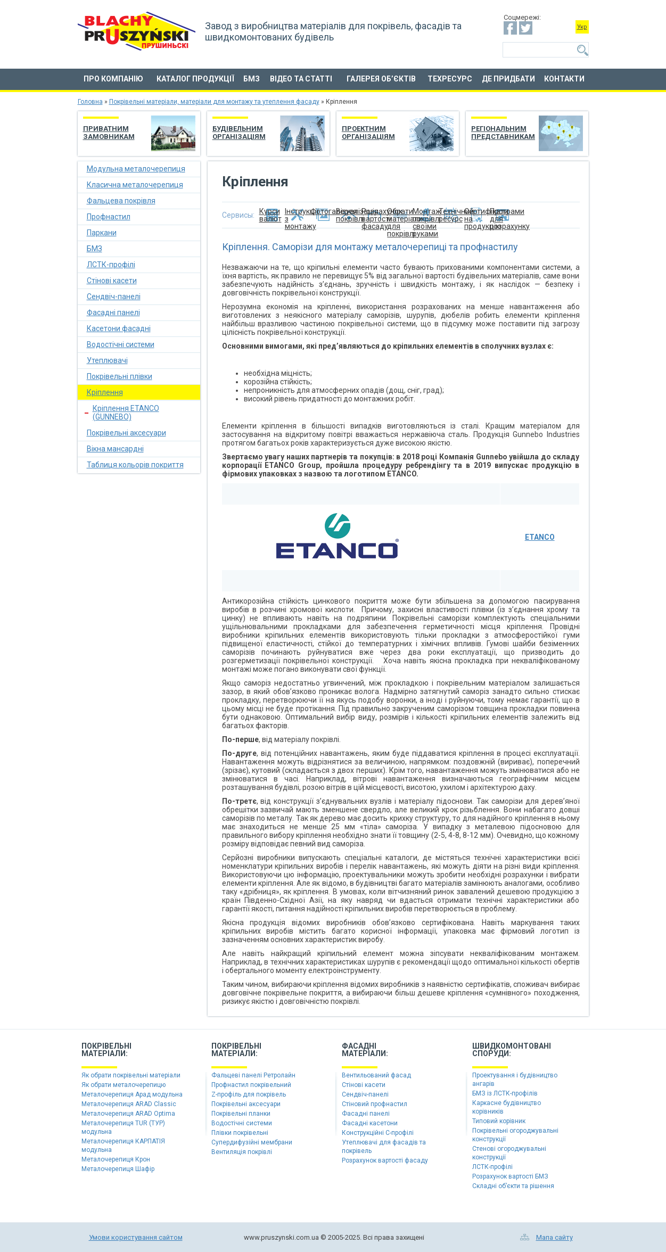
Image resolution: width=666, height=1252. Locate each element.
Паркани (102, 232)
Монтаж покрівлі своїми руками (425, 215)
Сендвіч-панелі (114, 296)
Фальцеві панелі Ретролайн (253, 1075)
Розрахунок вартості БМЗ (510, 1176)
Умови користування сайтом (136, 1237)
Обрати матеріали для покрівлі (400, 215)
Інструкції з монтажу (297, 215)
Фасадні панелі (113, 312)
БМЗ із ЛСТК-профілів (505, 1093)
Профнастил (108, 216)
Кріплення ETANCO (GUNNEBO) (126, 412)
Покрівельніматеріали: (106, 1049)
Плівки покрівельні (239, 1132)
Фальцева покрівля (121, 200)
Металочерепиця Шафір (117, 1169)
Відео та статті (301, 79)
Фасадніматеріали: (365, 1049)
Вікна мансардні (115, 448)
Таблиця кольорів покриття (135, 464)
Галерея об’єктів (381, 79)
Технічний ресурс (451, 215)
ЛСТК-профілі (111, 264)
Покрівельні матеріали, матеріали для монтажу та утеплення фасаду (214, 101)
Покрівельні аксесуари (126, 433)
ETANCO (540, 537)
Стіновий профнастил (374, 1104)
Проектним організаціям (368, 133)
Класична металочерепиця (135, 184)
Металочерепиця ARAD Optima (128, 1113)
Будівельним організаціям (239, 133)
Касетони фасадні (119, 328)
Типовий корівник (498, 1121)
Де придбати (508, 79)
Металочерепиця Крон (115, 1159)
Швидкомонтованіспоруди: (511, 1049)
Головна (90, 101)
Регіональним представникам (503, 133)
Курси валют (270, 215)
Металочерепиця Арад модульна (132, 1094)
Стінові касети (112, 280)
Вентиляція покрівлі (241, 1152)
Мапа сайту (554, 1237)
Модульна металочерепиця (136, 168)
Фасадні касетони (370, 1123)
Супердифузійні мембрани (251, 1142)
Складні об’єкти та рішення (513, 1186)
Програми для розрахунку (502, 215)
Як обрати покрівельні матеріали (130, 1075)
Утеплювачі (107, 360)
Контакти (564, 79)
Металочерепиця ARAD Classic (128, 1104)
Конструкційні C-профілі (378, 1132)
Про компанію (113, 79)
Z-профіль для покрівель (248, 1094)
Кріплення (105, 392)
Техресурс (449, 79)
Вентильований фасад (376, 1075)
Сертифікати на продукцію (477, 215)
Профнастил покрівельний (251, 1085)
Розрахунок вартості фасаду (374, 215)
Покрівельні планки (240, 1113)
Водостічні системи (120, 344)
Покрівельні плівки (119, 376)
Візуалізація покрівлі (348, 215)
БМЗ (251, 79)
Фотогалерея (323, 212)
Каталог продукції (195, 79)
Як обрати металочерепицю (123, 1085)
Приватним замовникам (109, 133)
